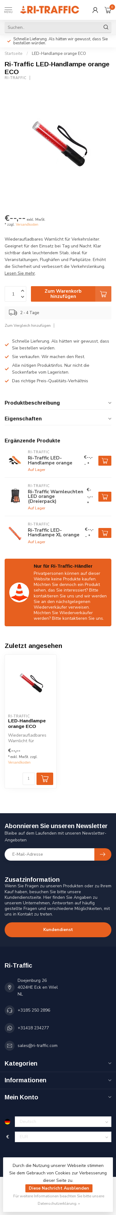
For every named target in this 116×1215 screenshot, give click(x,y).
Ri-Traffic (16, 78)
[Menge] (29, 779)
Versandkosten (27, 224)
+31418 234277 (33, 1028)
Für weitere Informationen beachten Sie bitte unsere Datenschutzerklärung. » (58, 1199)
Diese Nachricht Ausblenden (59, 1188)
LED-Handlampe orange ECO (59, 53)
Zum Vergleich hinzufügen (28, 325)
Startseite (14, 53)
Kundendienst (58, 930)
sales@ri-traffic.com (38, 1046)
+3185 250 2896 (34, 1010)
